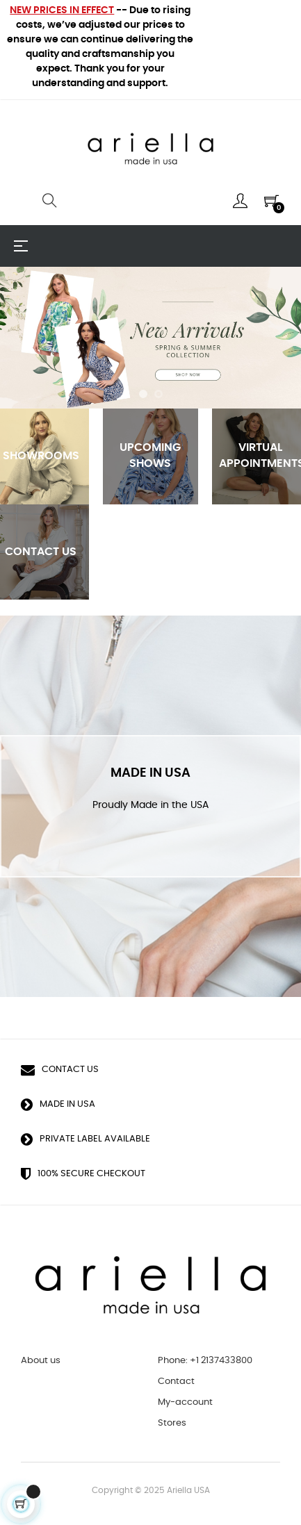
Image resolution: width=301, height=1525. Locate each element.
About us (40, 1360)
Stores (172, 1423)
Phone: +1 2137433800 (205, 1360)
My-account (185, 1402)
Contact (176, 1381)
